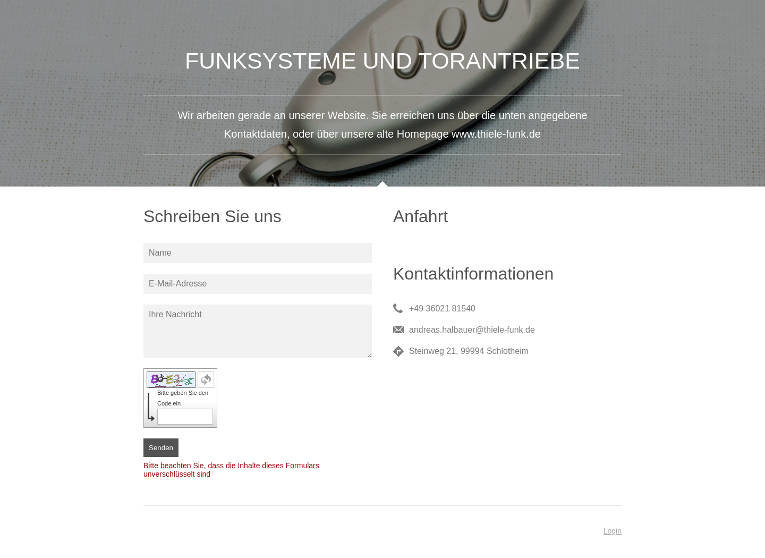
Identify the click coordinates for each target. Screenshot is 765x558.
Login (613, 531)
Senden (161, 448)
